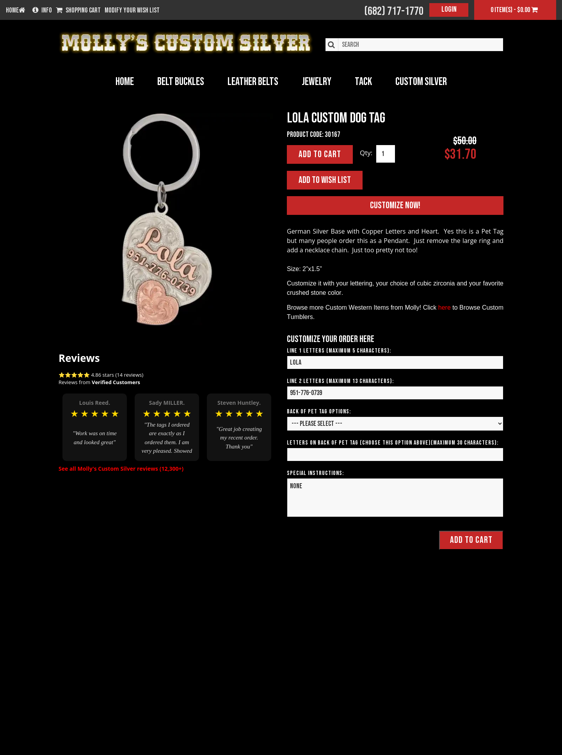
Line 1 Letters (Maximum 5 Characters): (339, 350)
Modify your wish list (132, 10)
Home (125, 81)
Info (42, 10)
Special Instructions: (315, 473)
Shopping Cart (78, 10)
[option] (94, 427)
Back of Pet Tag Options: (319, 411)
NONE (395, 497)
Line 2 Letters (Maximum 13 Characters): (340, 381)
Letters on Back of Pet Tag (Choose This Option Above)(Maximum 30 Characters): (392, 443)
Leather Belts (253, 81)
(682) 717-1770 (393, 11)
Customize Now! (395, 205)
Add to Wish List (325, 180)
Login (449, 9)
